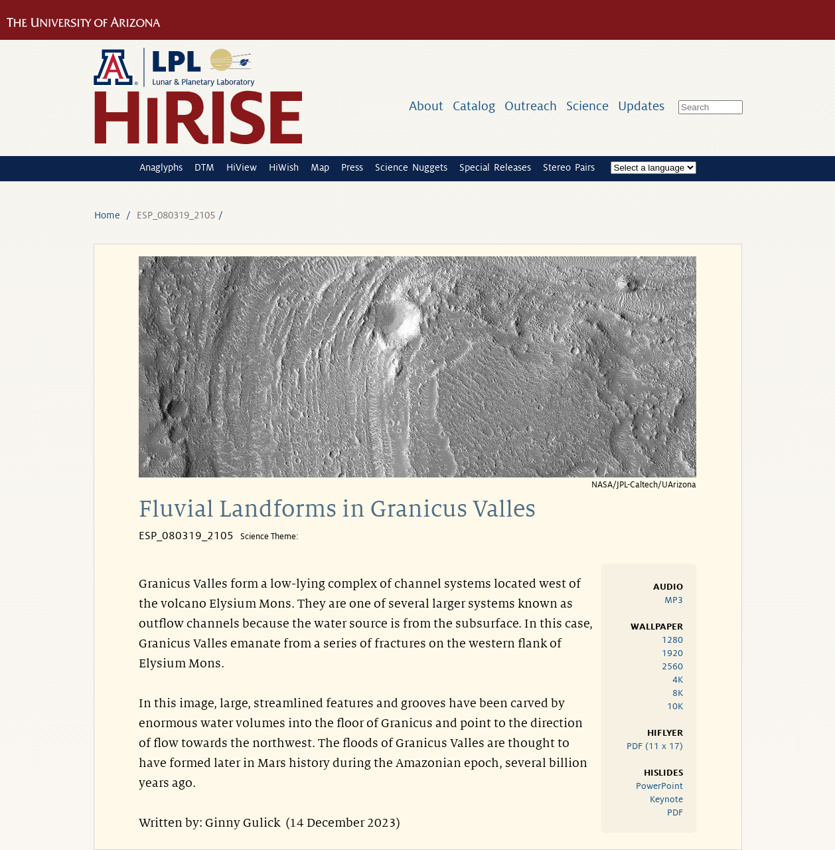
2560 (672, 666)
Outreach (530, 106)
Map (320, 167)
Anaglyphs (161, 167)
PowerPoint (659, 786)
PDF (675, 812)
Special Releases (495, 167)
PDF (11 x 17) (655, 746)
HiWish (284, 167)
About (426, 106)
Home (107, 215)
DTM (204, 167)
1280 (672, 640)
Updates (641, 106)
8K (677, 693)
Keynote (666, 799)
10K (675, 706)
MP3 (673, 600)
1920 (672, 653)
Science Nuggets (411, 167)
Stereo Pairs (569, 167)
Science (587, 106)
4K (677, 680)
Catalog (474, 106)
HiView (241, 167)
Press (352, 167)
